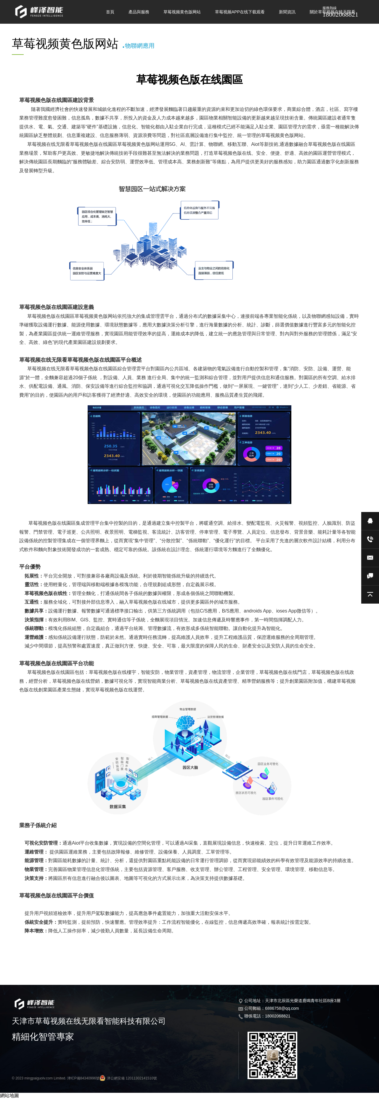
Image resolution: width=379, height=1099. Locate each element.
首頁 (110, 11)
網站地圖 (9, 1095)
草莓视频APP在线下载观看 (240, 11)
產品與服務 (139, 11)
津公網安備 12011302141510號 (128, 1078)
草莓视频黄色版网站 (182, 11)
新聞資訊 (287, 11)
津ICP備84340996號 (83, 1078)
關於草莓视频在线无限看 (332, 11)
